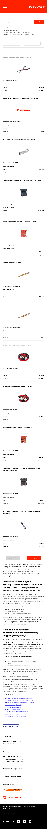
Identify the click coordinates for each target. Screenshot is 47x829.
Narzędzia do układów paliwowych (16, 712)
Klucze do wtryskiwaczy (13, 707)
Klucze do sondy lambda (13, 705)
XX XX (20, 759)
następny (33, 558)
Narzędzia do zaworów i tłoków (15, 716)
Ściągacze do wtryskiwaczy (14, 709)
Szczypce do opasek (12, 714)
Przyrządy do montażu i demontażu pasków (20, 703)
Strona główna (7, 30)
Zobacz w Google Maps (13, 769)
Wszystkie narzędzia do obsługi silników (18, 698)
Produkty (14, 30)
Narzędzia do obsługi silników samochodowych (17, 32)
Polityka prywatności (9, 813)
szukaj (39, 22)
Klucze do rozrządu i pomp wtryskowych (19, 700)
